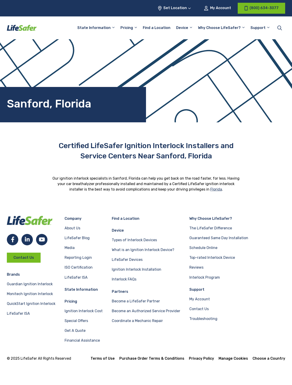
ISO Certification (79, 267)
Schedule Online (203, 248)
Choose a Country (269, 358)
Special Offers (76, 321)
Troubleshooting (203, 319)
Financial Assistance (82, 340)
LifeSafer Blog (77, 238)
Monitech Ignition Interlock (30, 294)
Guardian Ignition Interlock (30, 284)
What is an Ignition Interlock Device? (143, 250)
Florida (216, 189)
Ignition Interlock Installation (136, 269)
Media (70, 248)
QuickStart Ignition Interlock (31, 303)
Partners (120, 291)
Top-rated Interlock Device (212, 257)
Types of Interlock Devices (134, 240)
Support (258, 28)
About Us (72, 228)
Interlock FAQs (124, 279)
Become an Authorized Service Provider (146, 311)
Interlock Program (204, 277)
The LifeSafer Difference (210, 228)
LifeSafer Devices (127, 259)
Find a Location (156, 28)
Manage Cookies (233, 358)
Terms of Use (103, 358)
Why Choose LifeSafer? (219, 28)
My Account (217, 8)
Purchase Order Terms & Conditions (151, 358)
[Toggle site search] (279, 27)
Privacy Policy (201, 358)
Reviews (196, 267)
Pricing (126, 28)
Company (73, 218)
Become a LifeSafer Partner (136, 301)
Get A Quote (75, 330)
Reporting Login (78, 257)
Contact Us (23, 257)
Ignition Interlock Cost (84, 311)
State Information (94, 28)
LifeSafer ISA (18, 313)
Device (182, 28)
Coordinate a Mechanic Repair (137, 321)
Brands (13, 274)
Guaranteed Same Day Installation (218, 238)
